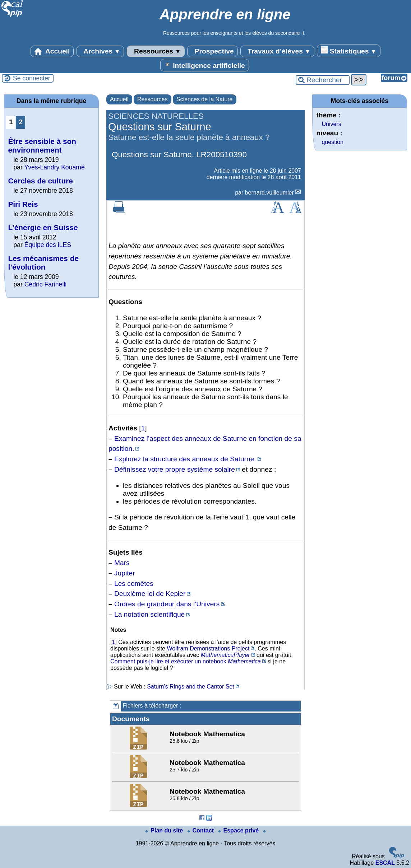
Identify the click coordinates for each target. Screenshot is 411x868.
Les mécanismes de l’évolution (43, 262)
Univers (331, 124)
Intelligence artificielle (204, 65)
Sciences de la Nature (204, 99)
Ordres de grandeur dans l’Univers (167, 604)
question (332, 142)
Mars (122, 562)
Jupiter (124, 573)
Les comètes (133, 583)
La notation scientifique (149, 614)
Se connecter (31, 78)
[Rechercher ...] (323, 80)
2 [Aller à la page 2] (21, 122)
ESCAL (385, 863)
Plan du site (165, 830)
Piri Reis (23, 204)
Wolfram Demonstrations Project (208, 648)
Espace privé (239, 830)
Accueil (52, 51)
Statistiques (348, 50)
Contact (202, 830)
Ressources (156, 51)
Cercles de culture (40, 181)
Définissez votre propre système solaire (174, 469)
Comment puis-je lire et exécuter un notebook (168, 661)
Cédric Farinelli (45, 284)
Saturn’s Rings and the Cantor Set (190, 686)
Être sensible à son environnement (42, 145)
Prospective (212, 51)
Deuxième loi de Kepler (149, 593)
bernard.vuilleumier (269, 193)
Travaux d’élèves (277, 51)
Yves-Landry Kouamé (54, 167)
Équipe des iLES (47, 244)
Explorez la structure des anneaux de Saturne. (185, 459)
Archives (100, 51)
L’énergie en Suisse (43, 227)
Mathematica (244, 661)
